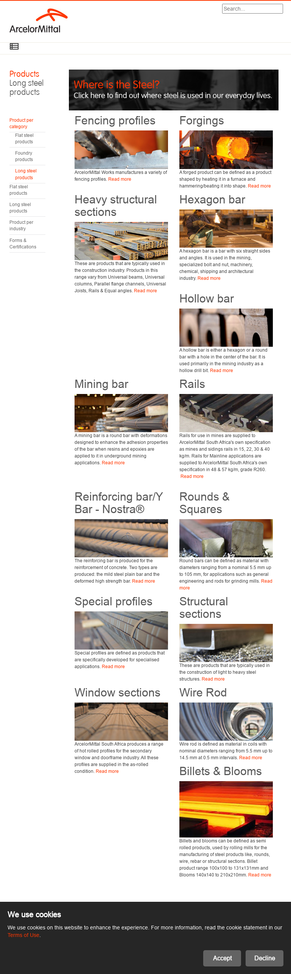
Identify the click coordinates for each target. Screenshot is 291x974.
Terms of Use (23, 935)
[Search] (252, 9)
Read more (119, 179)
